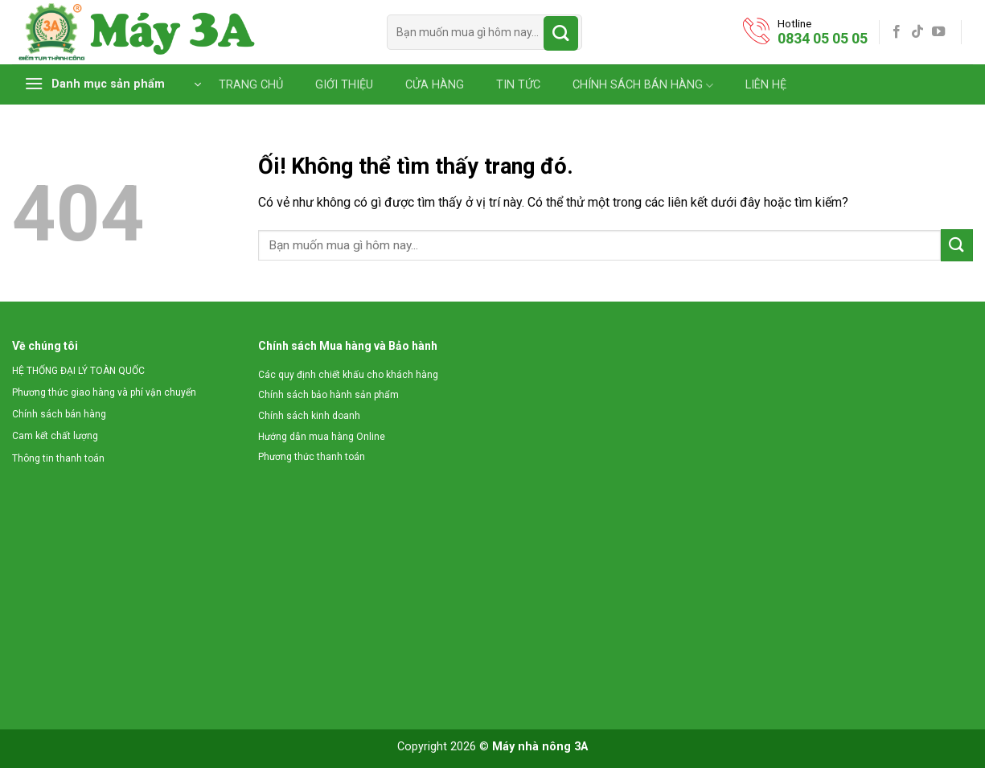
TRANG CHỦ (251, 85)
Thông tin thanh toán (58, 458)
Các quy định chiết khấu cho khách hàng (348, 374)
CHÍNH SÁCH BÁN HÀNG (643, 85)
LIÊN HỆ (765, 85)
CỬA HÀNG (434, 85)
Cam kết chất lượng (55, 435)
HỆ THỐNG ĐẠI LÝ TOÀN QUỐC (78, 370)
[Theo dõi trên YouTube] (938, 32)
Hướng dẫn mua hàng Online (321, 436)
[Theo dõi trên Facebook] (896, 32)
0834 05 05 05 (823, 38)
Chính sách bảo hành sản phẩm (328, 394)
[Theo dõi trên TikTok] (917, 32)
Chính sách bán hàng (59, 414)
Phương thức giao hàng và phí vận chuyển (104, 392)
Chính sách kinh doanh (309, 415)
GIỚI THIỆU (344, 85)
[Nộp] (561, 33)
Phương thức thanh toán (311, 456)
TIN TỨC (518, 85)
